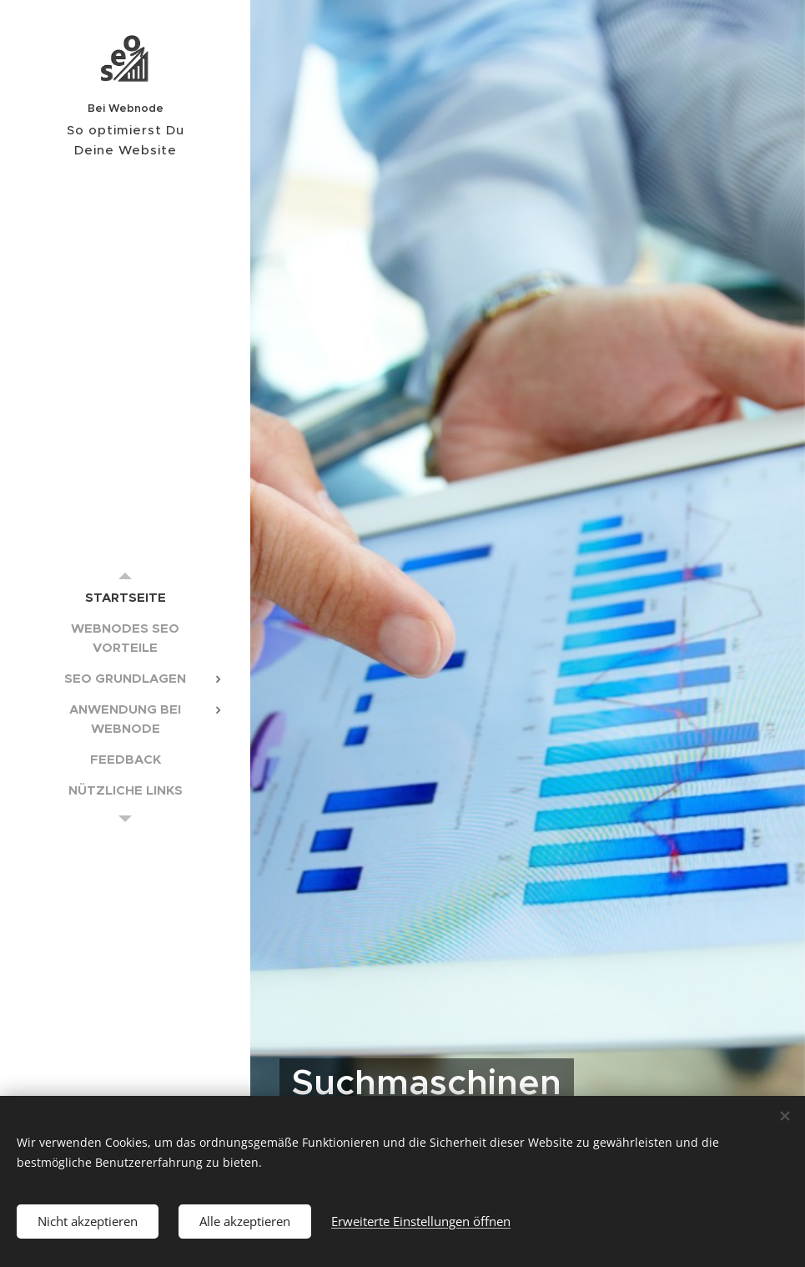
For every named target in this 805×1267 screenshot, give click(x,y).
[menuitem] (125, 597)
